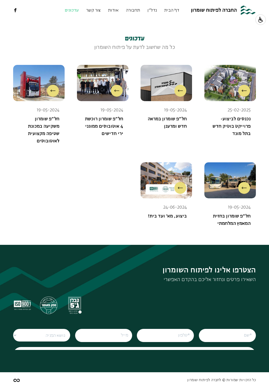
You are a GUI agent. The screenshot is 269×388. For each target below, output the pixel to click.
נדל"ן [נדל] (152, 10)
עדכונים (72, 10)
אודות (113, 10)
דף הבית (171, 10)
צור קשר (93, 10)
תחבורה (133, 10)
